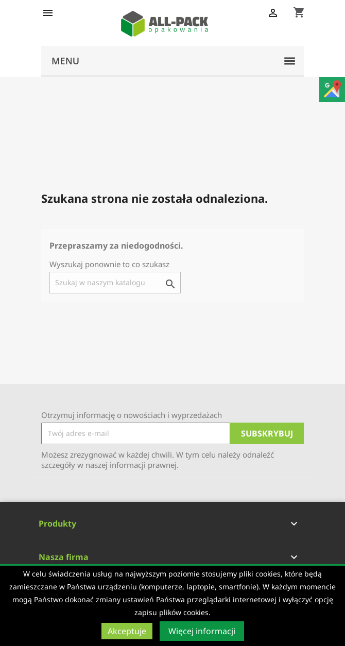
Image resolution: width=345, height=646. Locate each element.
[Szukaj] (115, 282)
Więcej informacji (201, 631)
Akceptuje (127, 631)
